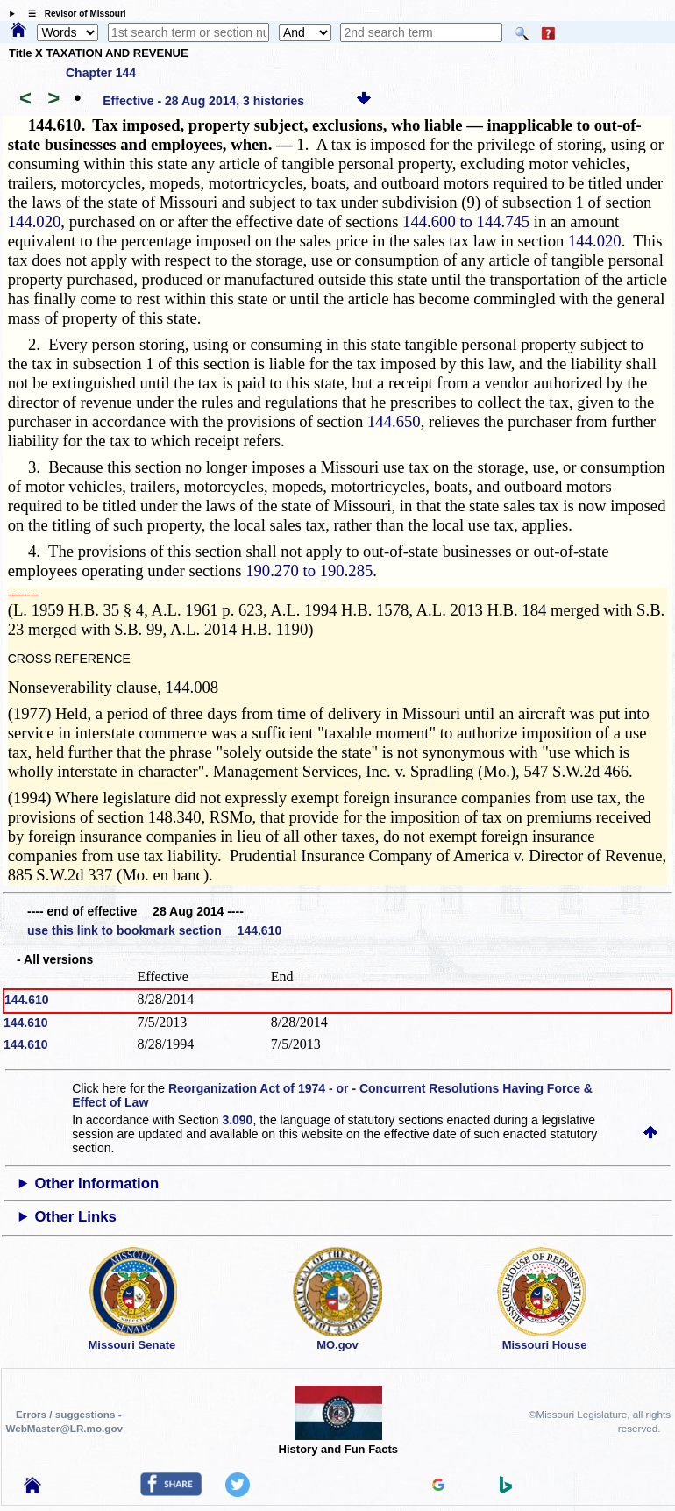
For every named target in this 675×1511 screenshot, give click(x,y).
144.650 (394, 421)
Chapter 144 (101, 73)
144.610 (26, 1000)
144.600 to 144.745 (465, 221)
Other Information (97, 1183)
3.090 (237, 1120)
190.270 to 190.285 (309, 570)
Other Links (76, 1216)
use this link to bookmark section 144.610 (154, 930)
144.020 (34, 221)
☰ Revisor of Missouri (72, 13)
